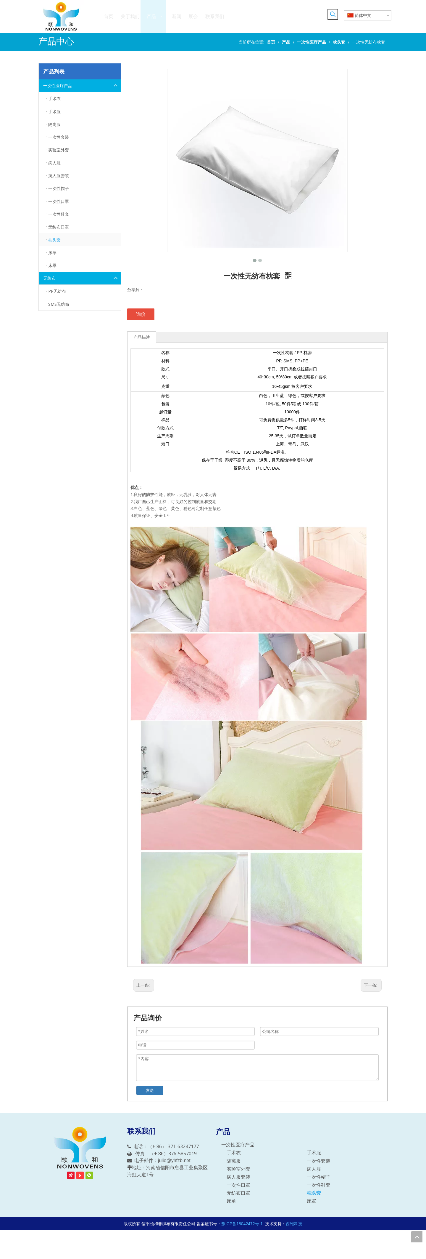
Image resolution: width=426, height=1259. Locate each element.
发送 (150, 1090)
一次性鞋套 (318, 1185)
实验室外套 (238, 1169)
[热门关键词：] (332, 14)
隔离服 (234, 1161)
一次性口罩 (238, 1185)
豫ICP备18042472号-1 (242, 1223)
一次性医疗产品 (82, 85)
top (416, 1236)
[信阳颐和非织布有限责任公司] (80, 1148)
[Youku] (80, 1175)
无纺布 (82, 278)
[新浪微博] (71, 1175)
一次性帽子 (318, 1177)
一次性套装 (318, 1161)
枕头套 (314, 1193)
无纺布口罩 (238, 1193)
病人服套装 (238, 1177)
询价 (141, 314)
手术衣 (234, 1152)
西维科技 (294, 1223)
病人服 (314, 1169)
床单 (231, 1201)
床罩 (311, 1201)
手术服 (314, 1152)
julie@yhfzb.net (174, 1160)
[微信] (89, 1175)
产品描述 (141, 337)
